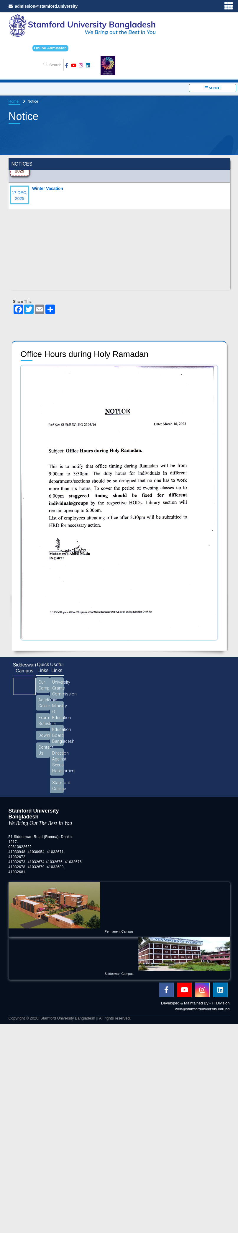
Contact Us (44, 750)
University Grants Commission (58, 688)
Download (44, 735)
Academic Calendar (44, 703)
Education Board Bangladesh (58, 735)
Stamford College (58, 785)
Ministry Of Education (58, 711)
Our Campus (44, 685)
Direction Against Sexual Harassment (58, 762)
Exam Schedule (44, 720)
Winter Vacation (47, 194)
